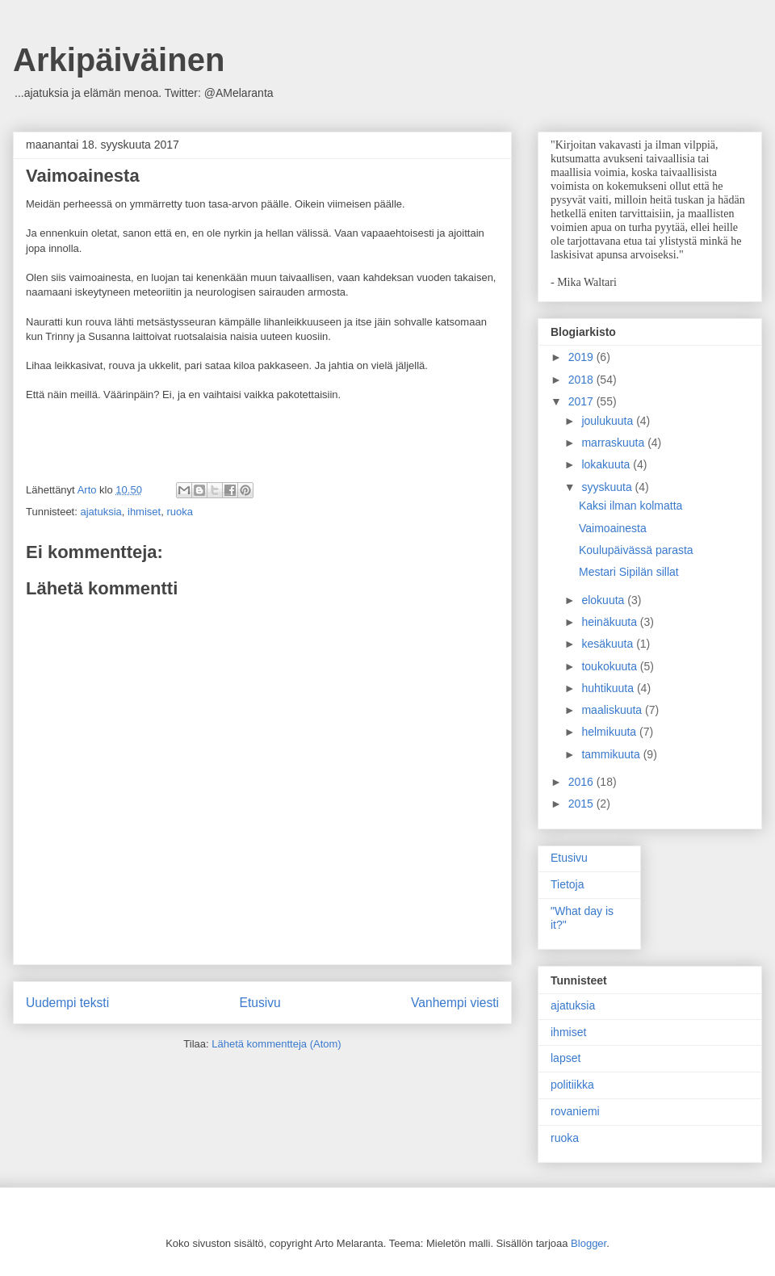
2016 (582, 781)
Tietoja (567, 884)
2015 (582, 803)
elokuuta (604, 600)
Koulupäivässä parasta (636, 550)
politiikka (572, 1084)
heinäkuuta (610, 621)
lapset (565, 1057)
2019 (582, 356)
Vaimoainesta (613, 528)
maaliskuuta (613, 709)
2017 (582, 401)
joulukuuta (608, 420)
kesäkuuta (608, 643)
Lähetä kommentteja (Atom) (276, 1044)
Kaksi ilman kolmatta (630, 505)
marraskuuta (614, 442)
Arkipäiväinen (118, 60)
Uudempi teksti (67, 1002)
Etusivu (260, 1002)
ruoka (179, 512)
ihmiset (144, 512)
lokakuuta (607, 464)
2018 (582, 379)
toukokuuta (610, 666)
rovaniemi (575, 1111)
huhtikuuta (609, 688)
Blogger (588, 1243)
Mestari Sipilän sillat (629, 571)
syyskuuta (608, 487)
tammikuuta (612, 754)
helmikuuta (610, 731)
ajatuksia (100, 512)
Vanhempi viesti (455, 1002)
